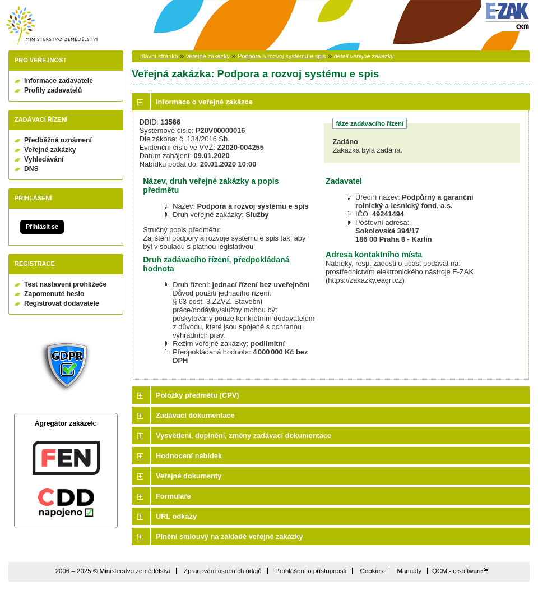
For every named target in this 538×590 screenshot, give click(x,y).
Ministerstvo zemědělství (52, 25)
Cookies (372, 571)
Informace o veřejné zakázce (204, 102)
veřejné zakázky (208, 56)
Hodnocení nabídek (189, 455)
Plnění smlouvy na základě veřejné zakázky (229, 536)
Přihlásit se (42, 226)
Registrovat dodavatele (61, 303)
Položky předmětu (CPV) (197, 395)
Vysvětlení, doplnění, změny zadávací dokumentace (243, 435)
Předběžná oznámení (58, 140)
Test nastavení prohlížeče (65, 284)
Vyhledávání (44, 159)
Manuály (409, 571)
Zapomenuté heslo (54, 294)
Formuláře (173, 496)
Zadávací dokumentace (195, 415)
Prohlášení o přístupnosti (310, 571)
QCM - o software (457, 571)
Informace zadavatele (58, 81)
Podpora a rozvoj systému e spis (282, 56)
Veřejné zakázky (50, 150)
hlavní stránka (159, 56)
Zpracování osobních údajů (223, 571)
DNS (31, 169)
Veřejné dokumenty (188, 476)
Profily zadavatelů (53, 90)
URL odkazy (176, 516)
